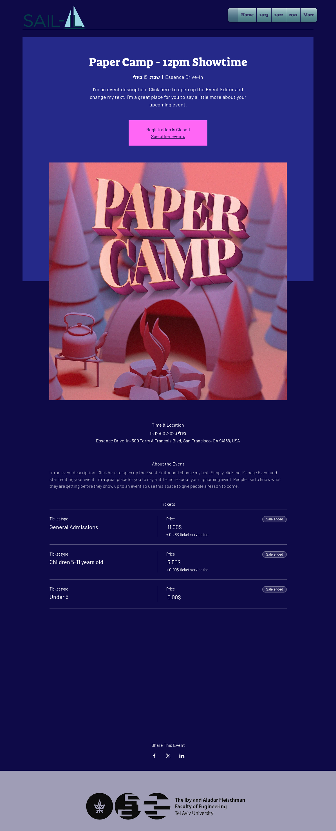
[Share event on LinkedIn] (182, 756)
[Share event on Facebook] (154, 756)
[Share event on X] (168, 756)
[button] (264, 15)
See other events (168, 136)
